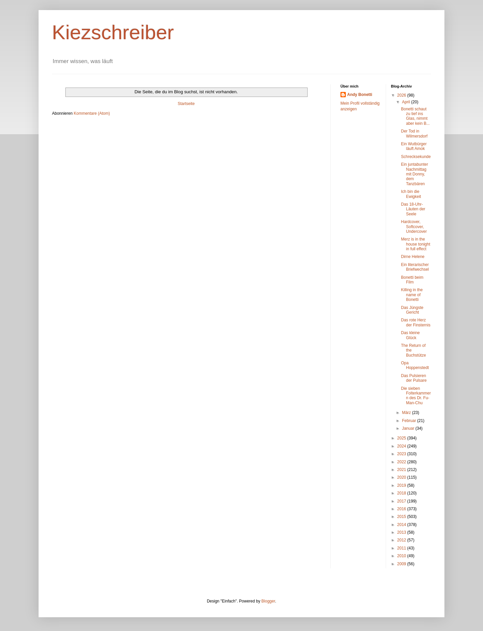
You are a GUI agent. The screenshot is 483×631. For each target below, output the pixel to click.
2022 (402, 462)
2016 (402, 509)
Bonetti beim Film (412, 279)
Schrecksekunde (416, 156)
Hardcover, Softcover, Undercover (414, 226)
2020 (402, 477)
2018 (402, 493)
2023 (402, 454)
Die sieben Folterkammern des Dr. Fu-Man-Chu (416, 395)
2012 (402, 540)
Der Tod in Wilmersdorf (414, 133)
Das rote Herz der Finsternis (415, 322)
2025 (402, 438)
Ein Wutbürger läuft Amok (413, 146)
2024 (402, 446)
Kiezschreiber (113, 32)
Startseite (186, 103)
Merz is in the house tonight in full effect (415, 244)
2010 (402, 556)
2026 (402, 95)
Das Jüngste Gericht (412, 310)
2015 (402, 516)
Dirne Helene (412, 256)
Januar (408, 428)
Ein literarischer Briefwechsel (415, 267)
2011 (402, 548)
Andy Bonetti (359, 94)
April (406, 102)
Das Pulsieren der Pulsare (413, 378)
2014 (402, 524)
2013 (402, 532)
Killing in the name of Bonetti (412, 294)
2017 (402, 501)
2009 (402, 564)
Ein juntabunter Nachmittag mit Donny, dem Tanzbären (414, 174)
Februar (409, 420)
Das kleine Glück (410, 335)
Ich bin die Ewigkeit (411, 194)
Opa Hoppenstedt (415, 365)
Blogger (268, 601)
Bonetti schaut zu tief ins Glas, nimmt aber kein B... (415, 116)
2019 (402, 485)
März (407, 412)
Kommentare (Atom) (92, 113)
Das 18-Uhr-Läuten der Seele (413, 209)
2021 (402, 469)
